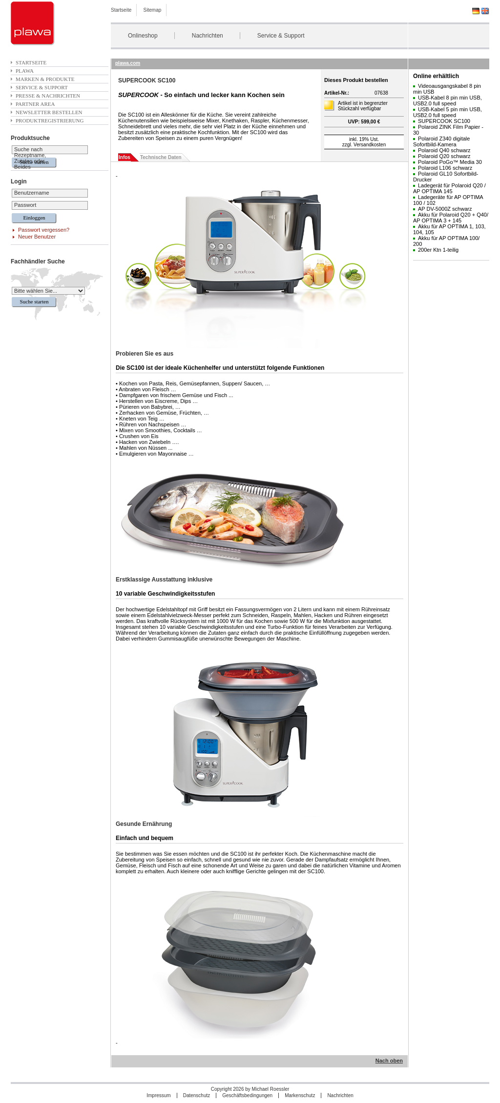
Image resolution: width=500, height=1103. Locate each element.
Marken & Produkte (45, 79)
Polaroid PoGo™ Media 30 (450, 162)
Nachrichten (207, 35)
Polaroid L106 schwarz (445, 168)
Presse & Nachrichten (48, 96)
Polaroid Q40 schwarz (444, 150)
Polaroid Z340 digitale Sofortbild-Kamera (441, 141)
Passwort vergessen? (43, 230)
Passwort (25, 205)
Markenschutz (300, 1095)
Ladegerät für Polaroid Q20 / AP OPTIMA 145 (449, 188)
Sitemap (153, 10)
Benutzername (31, 193)
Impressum (158, 1095)
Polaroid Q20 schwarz (444, 156)
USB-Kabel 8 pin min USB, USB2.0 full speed (447, 100)
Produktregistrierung (49, 120)
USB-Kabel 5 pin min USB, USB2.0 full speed (447, 112)
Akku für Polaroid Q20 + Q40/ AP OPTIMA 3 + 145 (450, 217)
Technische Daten (161, 157)
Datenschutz (196, 1095)
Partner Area (35, 104)
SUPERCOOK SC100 (444, 121)
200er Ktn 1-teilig (438, 250)
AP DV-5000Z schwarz (445, 209)
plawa (25, 71)
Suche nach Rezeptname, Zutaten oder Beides (30, 158)
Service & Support (281, 35)
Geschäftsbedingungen (247, 1095)
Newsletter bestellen (49, 112)
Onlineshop (143, 35)
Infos (124, 157)
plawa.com (127, 63)
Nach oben (389, 1060)
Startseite (121, 10)
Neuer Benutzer (37, 237)
